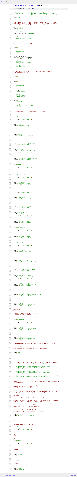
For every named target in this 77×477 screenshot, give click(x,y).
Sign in (74, 1)
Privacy (10, 475)
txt (72, 475)
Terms (14, 475)
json (75, 475)
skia (10, 6)
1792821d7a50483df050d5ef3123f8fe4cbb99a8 (27, 6)
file (34, 8)
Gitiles (7, 475)
